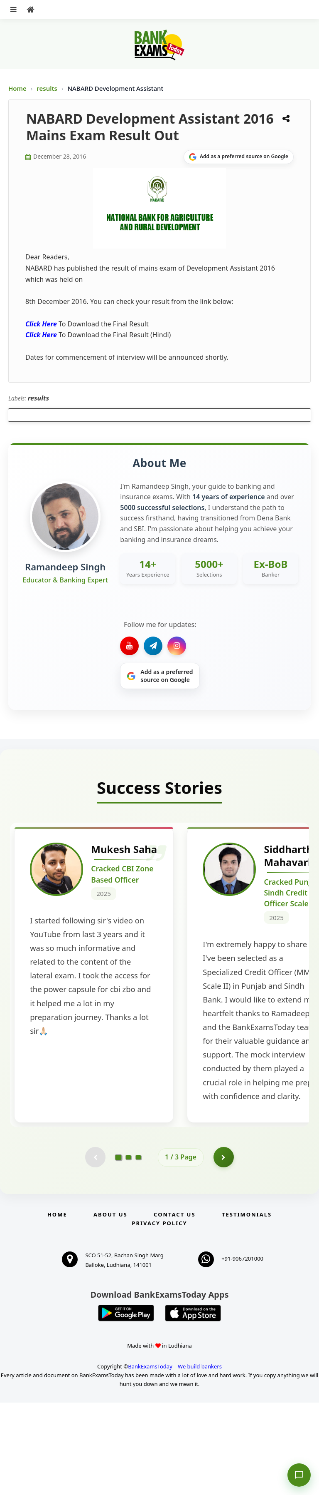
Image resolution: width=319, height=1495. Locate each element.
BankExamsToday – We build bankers (175, 1459)
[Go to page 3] (138, 1249)
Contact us (174, 1307)
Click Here (41, 323)
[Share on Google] (239, 157)
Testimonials (247, 1307)
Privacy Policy (159, 1315)
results (48, 88)
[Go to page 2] (128, 1249)
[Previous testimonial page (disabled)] (95, 1249)
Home (17, 88)
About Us (110, 1307)
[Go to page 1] (118, 1249)
